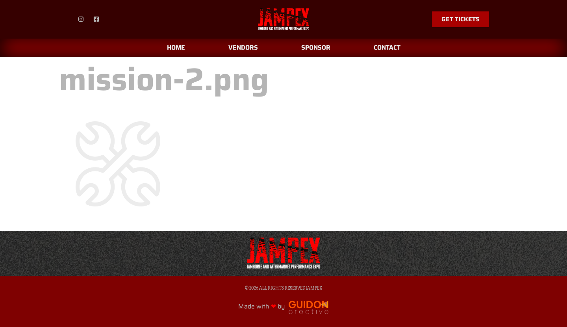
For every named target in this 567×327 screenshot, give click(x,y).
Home (176, 47)
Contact (387, 47)
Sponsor (315, 47)
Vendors (243, 47)
